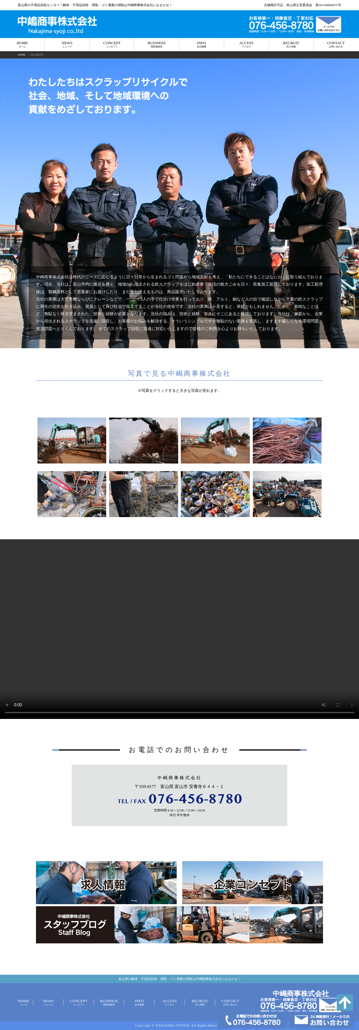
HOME (22, 45)
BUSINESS (156, 45)
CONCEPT (112, 45)
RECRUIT (291, 45)
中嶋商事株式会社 (301, 994)
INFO (201, 45)
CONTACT (336, 45)
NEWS (67, 45)
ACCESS (246, 45)
